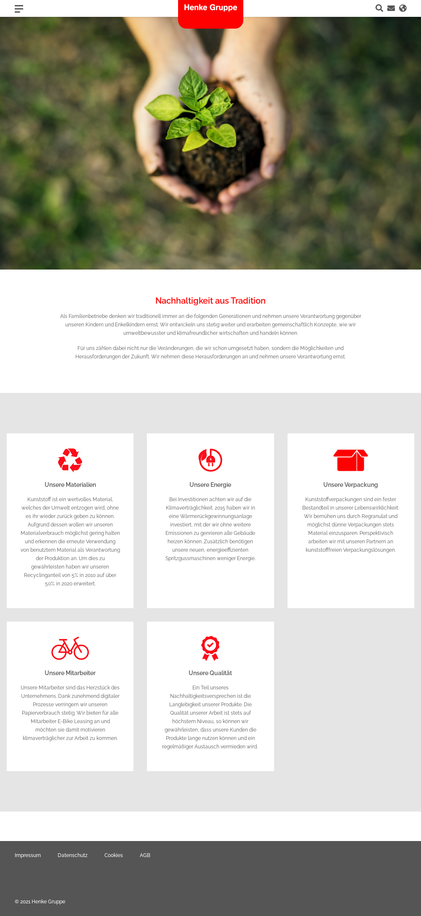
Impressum (28, 855)
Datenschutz (73, 855)
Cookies (113, 855)
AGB (145, 855)
